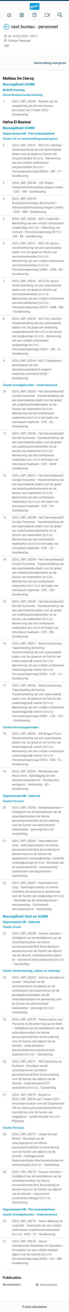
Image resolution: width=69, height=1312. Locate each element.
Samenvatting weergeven (50, 63)
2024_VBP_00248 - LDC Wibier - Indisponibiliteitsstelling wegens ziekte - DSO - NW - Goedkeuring (37, 187)
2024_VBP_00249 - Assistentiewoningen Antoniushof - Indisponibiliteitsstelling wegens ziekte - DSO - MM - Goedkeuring (37, 205)
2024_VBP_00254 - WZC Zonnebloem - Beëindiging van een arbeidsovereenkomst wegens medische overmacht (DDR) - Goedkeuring (37, 369)
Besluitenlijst (48, 1285)
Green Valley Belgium (36, 1306)
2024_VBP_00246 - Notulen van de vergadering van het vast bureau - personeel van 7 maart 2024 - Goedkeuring (35, 108)
